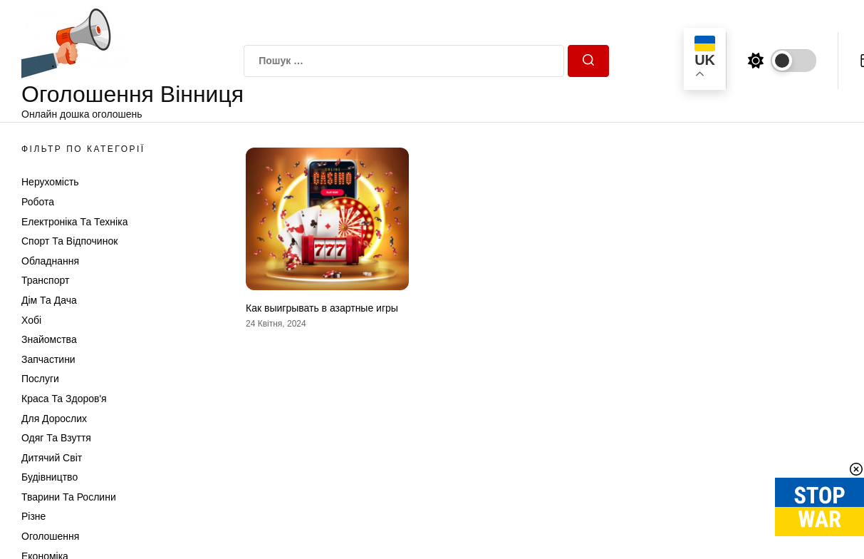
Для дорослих (54, 418)
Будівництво (49, 477)
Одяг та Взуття (56, 437)
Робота (37, 201)
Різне (33, 516)
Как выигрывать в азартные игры (322, 308)
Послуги (40, 378)
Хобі (31, 320)
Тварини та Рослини (68, 497)
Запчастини (48, 359)
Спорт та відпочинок (69, 241)
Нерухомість (50, 182)
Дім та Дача (49, 300)
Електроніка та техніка (74, 221)
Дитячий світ (51, 457)
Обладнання (50, 261)
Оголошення (50, 536)
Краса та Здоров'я (64, 398)
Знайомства (49, 339)
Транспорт (45, 280)
